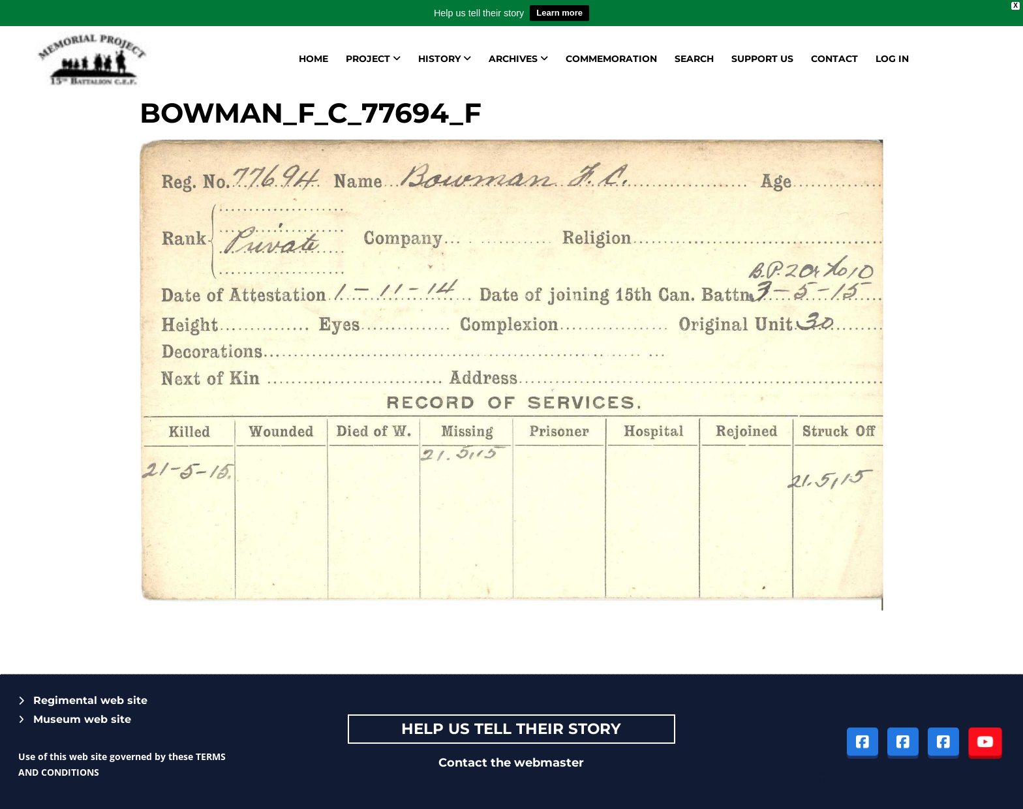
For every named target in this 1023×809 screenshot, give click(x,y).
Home (313, 59)
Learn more (559, 13)
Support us (762, 59)
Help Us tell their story (511, 729)
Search (694, 59)
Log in (892, 59)
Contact (834, 59)
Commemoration (611, 59)
